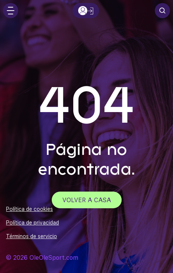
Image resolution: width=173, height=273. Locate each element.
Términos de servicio (31, 236)
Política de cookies (29, 209)
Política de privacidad (32, 223)
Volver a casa (86, 199)
